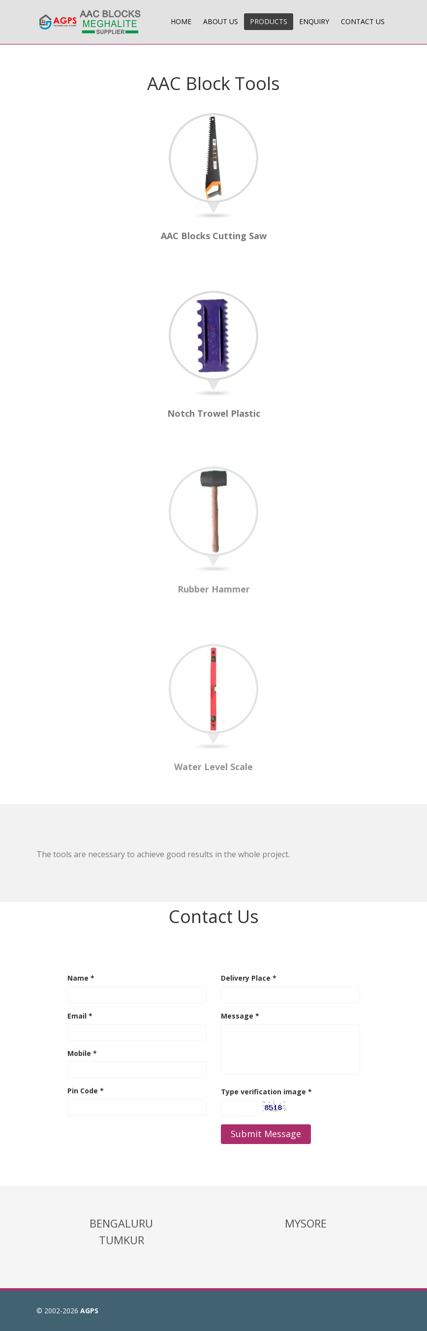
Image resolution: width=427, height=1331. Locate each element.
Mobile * (82, 1053)
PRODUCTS (268, 21)
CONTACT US (363, 21)
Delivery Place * (248, 978)
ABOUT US (220, 21)
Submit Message (266, 1134)
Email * (79, 1016)
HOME (181, 21)
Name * (80, 978)
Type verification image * (266, 1091)
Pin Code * (85, 1090)
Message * (240, 1016)
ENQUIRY (314, 21)
